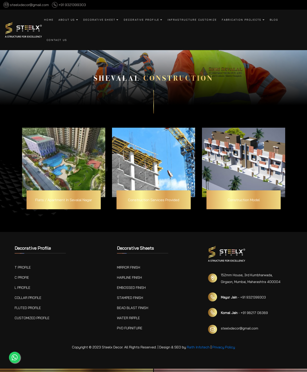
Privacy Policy (223, 347)
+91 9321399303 (69, 4)
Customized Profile (32, 318)
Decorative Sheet (101, 19)
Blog (274, 19)
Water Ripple (128, 318)
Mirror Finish (128, 267)
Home (49, 19)
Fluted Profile (28, 308)
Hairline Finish (129, 277)
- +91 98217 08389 (244, 313)
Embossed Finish (131, 287)
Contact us (57, 40)
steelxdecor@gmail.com (26, 4)
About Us (68, 19)
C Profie (22, 277)
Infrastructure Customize (192, 19)
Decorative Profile (143, 19)
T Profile (23, 267)
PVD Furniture (129, 328)
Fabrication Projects (243, 19)
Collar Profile (28, 298)
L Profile (22, 287)
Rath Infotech (198, 347)
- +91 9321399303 (243, 297)
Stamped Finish (130, 298)
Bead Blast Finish (132, 308)
